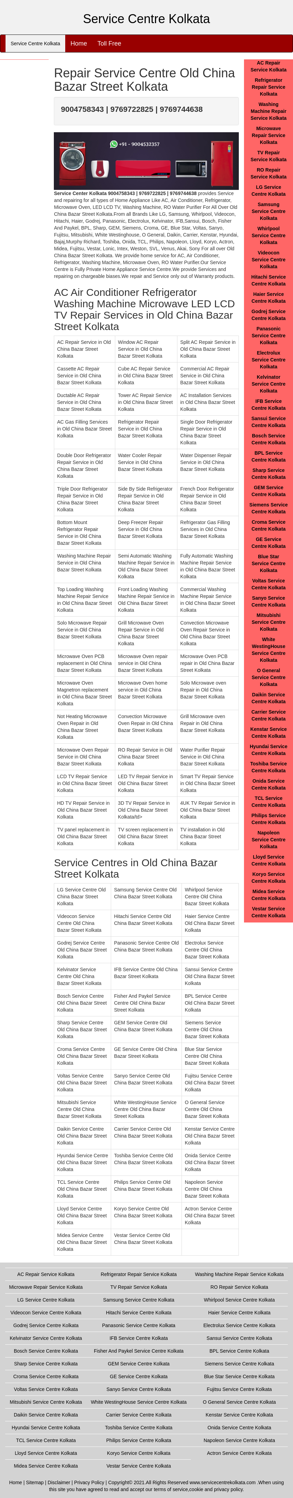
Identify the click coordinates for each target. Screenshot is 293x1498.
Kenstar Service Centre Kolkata (239, 1415)
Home (78, 43)
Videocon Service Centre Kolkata (268, 259)
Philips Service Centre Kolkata (138, 1440)
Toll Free (109, 43)
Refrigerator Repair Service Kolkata (268, 87)
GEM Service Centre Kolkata (138, 1363)
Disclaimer (59, 1482)
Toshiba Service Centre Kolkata (138, 1427)
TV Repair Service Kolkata (138, 1287)
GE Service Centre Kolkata (138, 1376)
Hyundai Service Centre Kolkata (46, 1427)
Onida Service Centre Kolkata (239, 1427)
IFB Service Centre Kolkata (138, 1338)
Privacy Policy (89, 1482)
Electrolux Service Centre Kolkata (268, 359)
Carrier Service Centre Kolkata (139, 1415)
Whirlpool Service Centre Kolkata (268, 235)
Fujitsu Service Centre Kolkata (239, 1389)
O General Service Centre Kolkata (268, 677)
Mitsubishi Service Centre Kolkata (268, 622)
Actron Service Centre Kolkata (239, 1453)
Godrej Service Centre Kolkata (45, 1325)
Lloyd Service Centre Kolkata (46, 1453)
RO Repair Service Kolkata (239, 1287)
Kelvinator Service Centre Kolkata (268, 384)
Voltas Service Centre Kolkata (46, 1389)
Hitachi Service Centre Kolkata (139, 1312)
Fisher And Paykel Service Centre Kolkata (139, 1351)
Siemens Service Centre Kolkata (239, 1363)
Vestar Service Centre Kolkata (139, 1466)
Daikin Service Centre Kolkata (46, 1415)
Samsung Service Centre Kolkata (268, 211)
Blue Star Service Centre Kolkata (268, 563)
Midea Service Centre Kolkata (46, 1466)
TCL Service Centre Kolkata (46, 1440)
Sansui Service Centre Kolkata (239, 1338)
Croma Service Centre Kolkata (45, 1376)
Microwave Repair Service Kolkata (268, 135)
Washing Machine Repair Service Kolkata (268, 111)
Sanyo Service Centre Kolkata (139, 1389)
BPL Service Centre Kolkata (239, 1351)
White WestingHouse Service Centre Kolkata (139, 1402)
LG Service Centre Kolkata (46, 1300)
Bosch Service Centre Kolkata (46, 1351)
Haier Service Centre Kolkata (239, 1312)
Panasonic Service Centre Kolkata (268, 335)
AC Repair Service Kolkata (46, 1274)
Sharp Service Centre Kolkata (46, 1363)
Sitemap (34, 1482)
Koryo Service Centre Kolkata (138, 1453)
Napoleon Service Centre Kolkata (268, 839)
